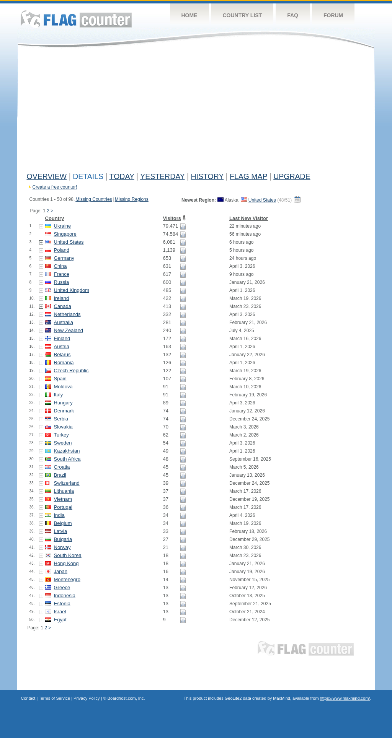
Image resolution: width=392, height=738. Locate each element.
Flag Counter (76, 19)
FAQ (292, 15)
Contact (28, 698)
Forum (333, 15)
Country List (242, 15)
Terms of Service (54, 698)
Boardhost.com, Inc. (126, 698)
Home (189, 15)
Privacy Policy (87, 698)
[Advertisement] (196, 111)
